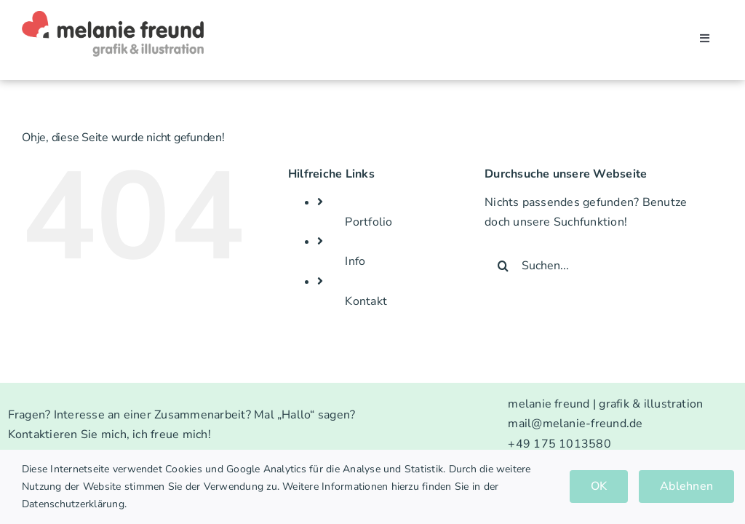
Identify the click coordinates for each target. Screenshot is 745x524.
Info (355, 261)
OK (599, 486)
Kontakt (366, 301)
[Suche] (503, 265)
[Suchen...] (594, 265)
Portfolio (368, 222)
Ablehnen (686, 486)
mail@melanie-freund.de (575, 424)
